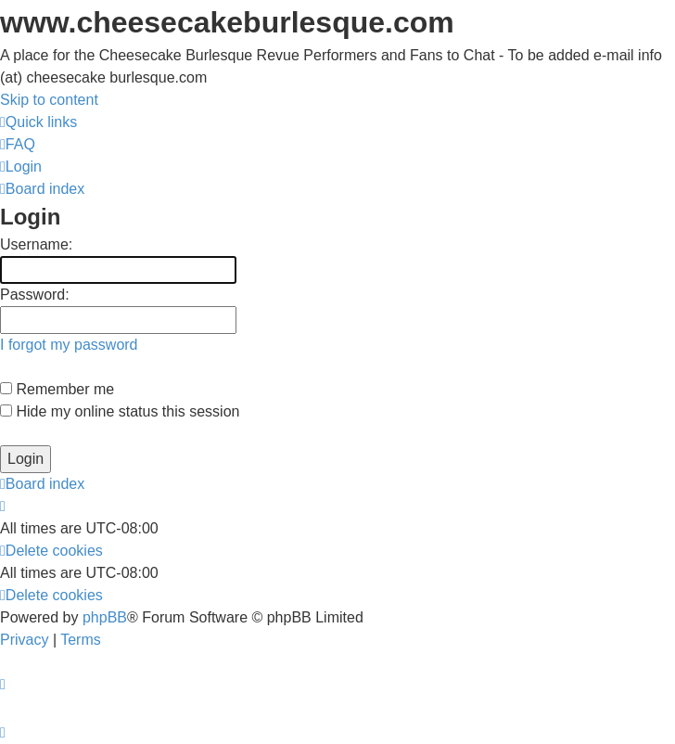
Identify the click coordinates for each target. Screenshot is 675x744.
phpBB (105, 617)
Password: (35, 294)
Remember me (57, 389)
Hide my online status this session (119, 411)
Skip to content (49, 100)
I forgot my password (69, 345)
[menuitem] (17, 144)
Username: (36, 244)
